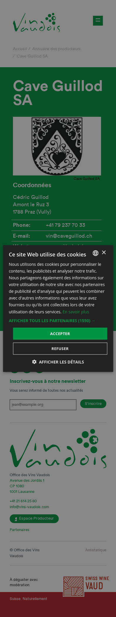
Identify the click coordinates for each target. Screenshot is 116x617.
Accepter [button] (60, 333)
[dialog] (58, 308)
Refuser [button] (60, 348)
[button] (58, 320)
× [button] (103, 253)
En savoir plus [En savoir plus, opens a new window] (76, 311)
